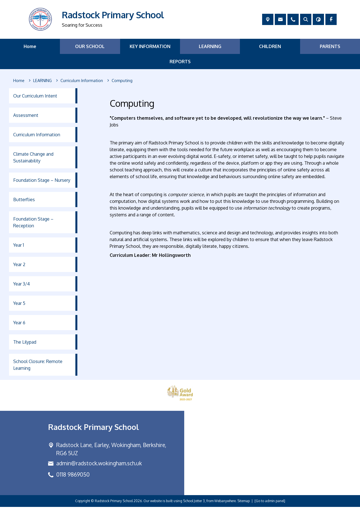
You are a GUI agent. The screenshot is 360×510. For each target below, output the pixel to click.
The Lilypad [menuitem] (24, 342)
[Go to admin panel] (270, 504)
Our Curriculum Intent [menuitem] (35, 96)
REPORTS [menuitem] (180, 61)
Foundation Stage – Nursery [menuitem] (41, 180)
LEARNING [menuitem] (210, 46)
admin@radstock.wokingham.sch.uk (99, 466)
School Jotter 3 (194, 504)
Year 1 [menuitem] (18, 245)
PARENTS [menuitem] (330, 46)
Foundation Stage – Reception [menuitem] (33, 222)
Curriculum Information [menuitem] (36, 134)
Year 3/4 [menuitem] (21, 284)
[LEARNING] (42, 81)
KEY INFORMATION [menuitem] (150, 46)
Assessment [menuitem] (25, 115)
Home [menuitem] (30, 46)
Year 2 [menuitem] (19, 264)
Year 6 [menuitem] (19, 322)
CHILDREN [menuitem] (270, 46)
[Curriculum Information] (81, 81)
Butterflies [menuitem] (24, 199)
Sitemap (243, 504)
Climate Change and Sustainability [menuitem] (33, 157)
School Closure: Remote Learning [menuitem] (37, 365)
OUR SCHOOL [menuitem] (90, 46)
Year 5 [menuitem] (19, 303)
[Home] (18, 81)
